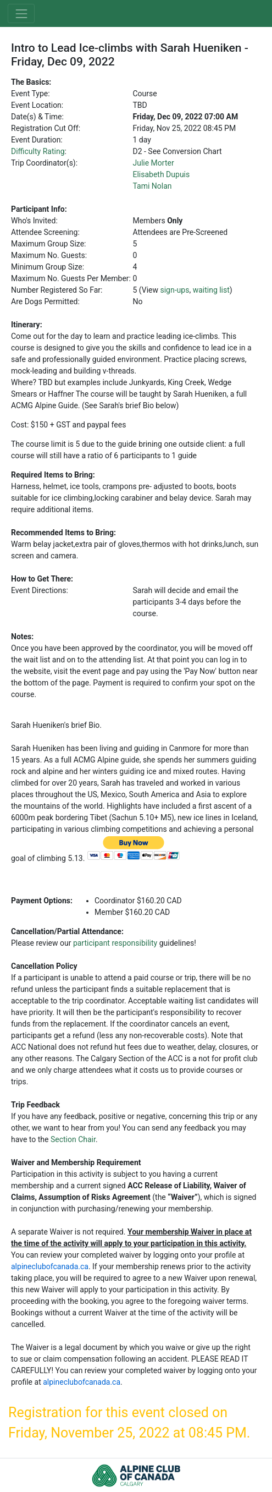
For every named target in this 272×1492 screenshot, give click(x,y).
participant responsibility (115, 943)
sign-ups (174, 290)
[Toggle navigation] (21, 13)
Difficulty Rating (38, 151)
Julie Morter (153, 162)
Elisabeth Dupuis (161, 174)
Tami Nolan (151, 186)
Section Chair (73, 1139)
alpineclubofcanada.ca (49, 1266)
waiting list (211, 290)
